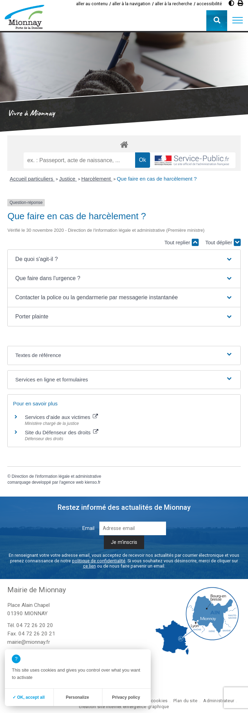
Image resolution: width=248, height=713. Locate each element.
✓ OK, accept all (29, 697)
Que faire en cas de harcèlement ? (157, 179)
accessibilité (209, 3)
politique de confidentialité (98, 560)
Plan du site (185, 700)
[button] (237, 20)
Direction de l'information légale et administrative (56, 476)
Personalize (77, 697)
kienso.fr (92, 482)
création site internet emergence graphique (124, 706)
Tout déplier (223, 242)
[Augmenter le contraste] (231, 3)
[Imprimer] (240, 3)
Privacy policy (126, 697)
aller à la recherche (173, 3)
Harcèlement (96, 179)
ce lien (89, 566)
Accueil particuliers (32, 179)
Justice (68, 179)
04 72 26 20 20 (34, 625)
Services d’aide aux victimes (61, 417)
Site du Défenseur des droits (61, 432)
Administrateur (218, 700)
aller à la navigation (131, 3)
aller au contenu (92, 3)
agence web (72, 482)
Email (88, 528)
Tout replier (181, 242)
